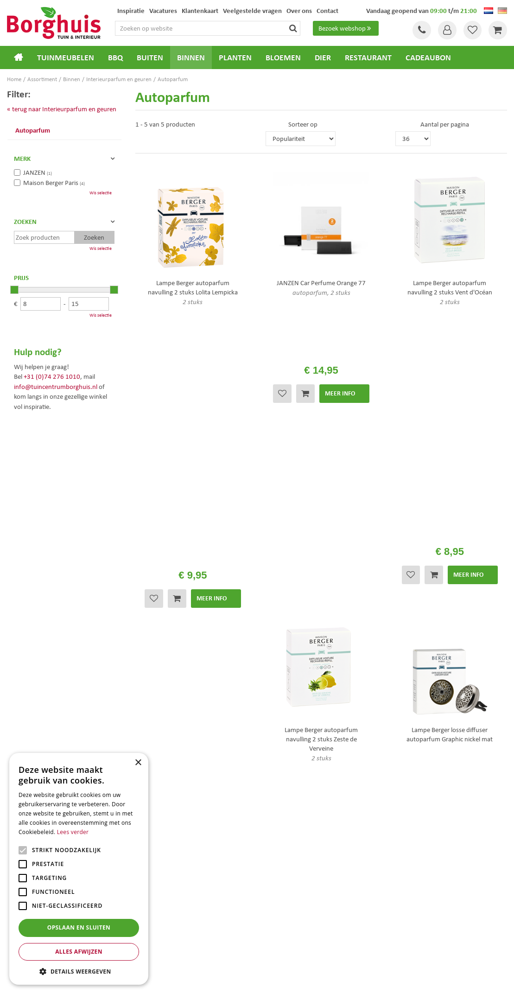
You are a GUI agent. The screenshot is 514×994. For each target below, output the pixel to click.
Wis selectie (100, 193)
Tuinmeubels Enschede (161, 913)
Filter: (19, 93)
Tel (421, 30)
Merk (22, 158)
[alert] (78, 869)
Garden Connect (259, 979)
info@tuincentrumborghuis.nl (55, 386)
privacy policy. (169, 644)
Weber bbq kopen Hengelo (294, 923)
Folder (273, 740)
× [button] (137, 762)
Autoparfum (32, 130)
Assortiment (281, 727)
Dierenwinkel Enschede (290, 913)
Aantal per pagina (444, 124)
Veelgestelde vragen (291, 702)
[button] (79, 971)
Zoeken (25, 221)
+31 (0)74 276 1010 (52, 376)
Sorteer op (302, 124)
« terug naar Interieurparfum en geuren (61, 109)
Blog (270, 764)
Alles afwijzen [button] (78, 952)
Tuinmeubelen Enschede (162, 923)
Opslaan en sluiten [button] (79, 927)
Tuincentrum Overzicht (309, 979)
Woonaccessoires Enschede (166, 933)
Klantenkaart (282, 752)
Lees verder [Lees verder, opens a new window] (73, 832)
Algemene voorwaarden (297, 715)
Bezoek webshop (345, 28)
